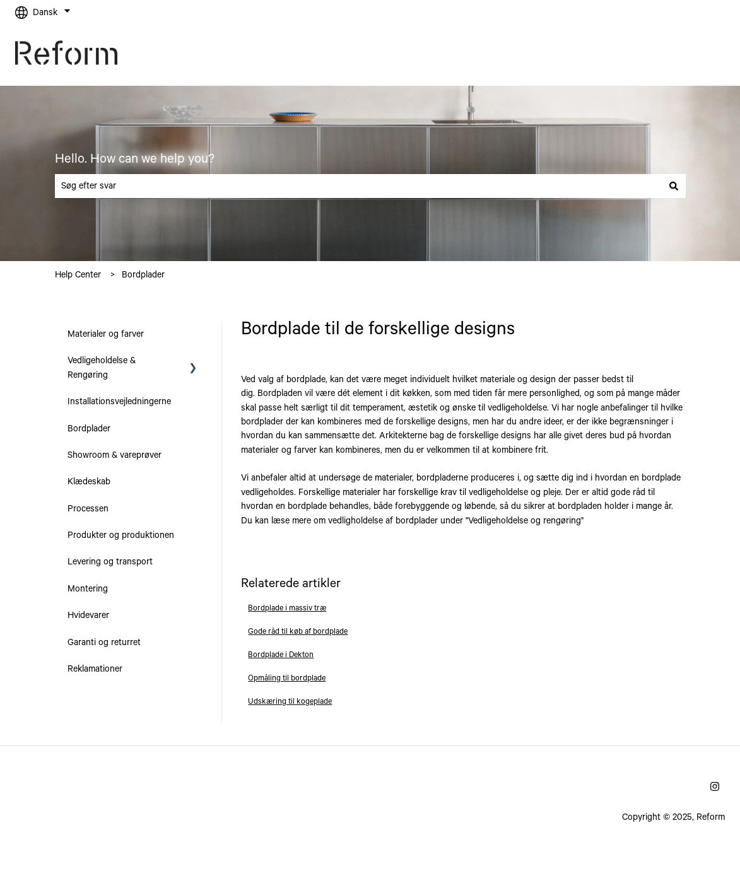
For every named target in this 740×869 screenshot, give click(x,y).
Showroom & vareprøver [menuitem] (115, 455)
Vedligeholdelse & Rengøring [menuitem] (102, 368)
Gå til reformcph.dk (675, 55)
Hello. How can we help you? (134, 159)
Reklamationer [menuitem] (95, 669)
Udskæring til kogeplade (290, 701)
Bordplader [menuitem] (89, 429)
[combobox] (358, 186)
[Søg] (674, 186)
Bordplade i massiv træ (287, 608)
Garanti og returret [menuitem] (104, 643)
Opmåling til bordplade (287, 678)
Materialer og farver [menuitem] (106, 334)
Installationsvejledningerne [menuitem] (119, 402)
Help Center (78, 275)
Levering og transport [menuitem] (110, 562)
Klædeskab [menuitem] (89, 482)
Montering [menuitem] (88, 589)
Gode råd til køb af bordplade (298, 631)
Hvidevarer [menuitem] (88, 615)
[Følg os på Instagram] (715, 786)
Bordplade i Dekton (281, 655)
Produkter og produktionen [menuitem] (121, 535)
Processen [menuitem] (88, 509)
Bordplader (143, 275)
